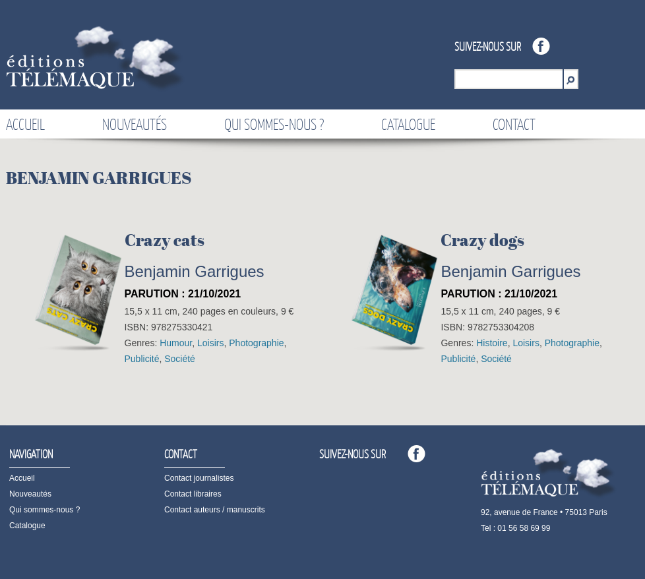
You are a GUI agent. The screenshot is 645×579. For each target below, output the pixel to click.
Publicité (142, 358)
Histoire (491, 343)
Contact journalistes (198, 478)
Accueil (25, 124)
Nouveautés (134, 124)
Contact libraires (193, 494)
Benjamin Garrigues (194, 271)
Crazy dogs (482, 240)
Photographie (256, 343)
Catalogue (408, 124)
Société (179, 358)
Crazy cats (164, 240)
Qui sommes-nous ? (274, 124)
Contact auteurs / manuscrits (214, 509)
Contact (514, 124)
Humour (176, 343)
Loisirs (210, 343)
